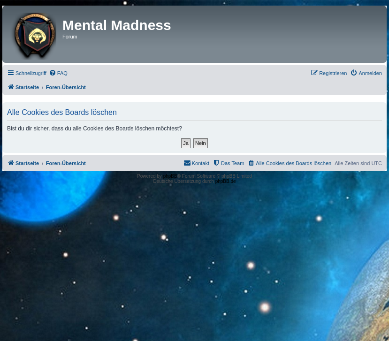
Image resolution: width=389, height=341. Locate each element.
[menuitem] (58, 73)
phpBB (170, 176)
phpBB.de (225, 181)
